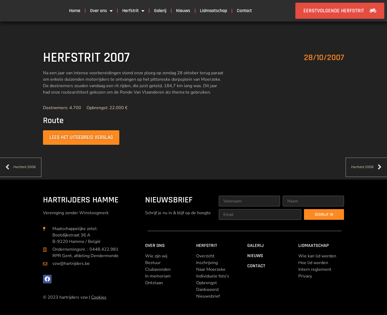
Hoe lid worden (313, 262)
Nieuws (183, 11)
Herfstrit (133, 11)
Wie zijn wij (156, 256)
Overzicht (205, 256)
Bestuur (153, 262)
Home (74, 11)
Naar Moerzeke (210, 269)
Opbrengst (206, 283)
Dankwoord (207, 289)
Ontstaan (154, 283)
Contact (244, 11)
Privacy (305, 276)
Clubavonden (158, 269)
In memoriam (158, 276)
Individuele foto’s (212, 276)
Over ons (101, 11)
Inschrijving (207, 262)
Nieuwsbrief (208, 296)
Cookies (98, 297)
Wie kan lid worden (317, 256)
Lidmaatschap (213, 11)
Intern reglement (314, 269)
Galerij (160, 11)
